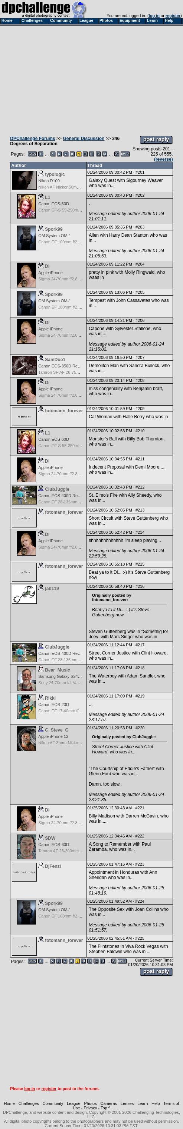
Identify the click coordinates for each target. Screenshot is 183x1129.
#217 (139, 645)
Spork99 (53, 229)
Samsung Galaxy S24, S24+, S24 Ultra (73, 676)
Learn (142, 1103)
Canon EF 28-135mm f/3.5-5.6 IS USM (73, 502)
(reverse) (163, 159)
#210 (139, 431)
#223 (139, 864)
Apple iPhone (50, 272)
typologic (55, 174)
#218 (139, 668)
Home (9, 1103)
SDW (50, 838)
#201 (139, 172)
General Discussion (83, 138)
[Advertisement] (91, 79)
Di (47, 266)
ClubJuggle (57, 489)
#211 (139, 459)
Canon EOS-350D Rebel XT (63, 366)
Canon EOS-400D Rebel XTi (64, 495)
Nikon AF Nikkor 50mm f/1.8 (63, 187)
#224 (139, 901)
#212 (139, 487)
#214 (139, 532)
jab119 (52, 588)
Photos (90, 1103)
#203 (139, 227)
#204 (139, 264)
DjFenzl (53, 866)
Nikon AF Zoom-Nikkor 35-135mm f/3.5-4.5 (77, 742)
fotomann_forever (64, 410)
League (74, 1103)
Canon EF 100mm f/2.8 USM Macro (70, 242)
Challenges (29, 1103)
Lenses (127, 1103)
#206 (139, 320)
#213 (139, 510)
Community (53, 1103)
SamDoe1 (55, 359)
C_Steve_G (56, 730)
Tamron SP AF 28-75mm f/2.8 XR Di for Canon (80, 372)
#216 (139, 586)
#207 (139, 357)
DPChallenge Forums (32, 138)
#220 (139, 728)
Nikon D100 (48, 181)
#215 (139, 564)
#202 (139, 195)
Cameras (108, 1103)
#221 (139, 808)
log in (154, 15)
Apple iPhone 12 (53, 736)
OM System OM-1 (54, 235)
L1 (47, 197)
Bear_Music (57, 670)
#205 (139, 292)
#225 (139, 938)
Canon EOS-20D (53, 704)
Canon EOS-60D (53, 204)
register (173, 15)
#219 (139, 696)
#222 (139, 836)
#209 (139, 408)
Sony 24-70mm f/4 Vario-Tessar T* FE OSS (77, 682)
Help (155, 1103)
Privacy (90, 1108)
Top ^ (105, 1108)
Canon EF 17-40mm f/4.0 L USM (68, 711)
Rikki (50, 698)
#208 (139, 380)
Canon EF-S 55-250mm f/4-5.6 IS (68, 210)
